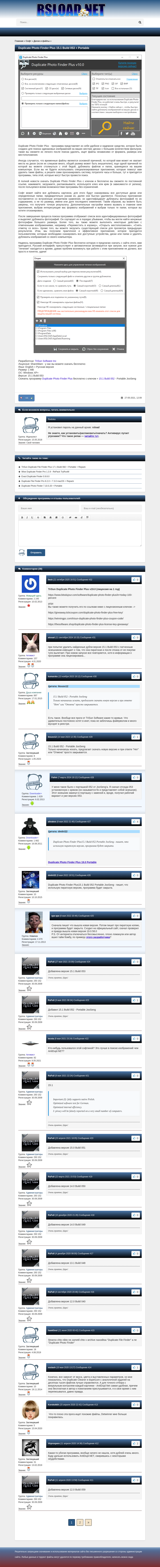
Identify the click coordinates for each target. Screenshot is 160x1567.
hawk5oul (53, 1330)
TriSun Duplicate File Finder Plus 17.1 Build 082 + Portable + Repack (53, 467)
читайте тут (92, 436)
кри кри (55, 916)
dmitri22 (52, 875)
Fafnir (54, 777)
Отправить (36, 552)
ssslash (52, 1367)
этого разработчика (98, 937)
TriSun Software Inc (45, 361)
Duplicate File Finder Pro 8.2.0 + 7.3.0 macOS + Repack (47, 481)
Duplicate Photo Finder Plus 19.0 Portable (72, 862)
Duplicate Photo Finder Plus (57, 378)
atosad (51, 637)
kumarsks (53, 676)
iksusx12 (52, 737)
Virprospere (54, 1443)
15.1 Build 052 (107, 378)
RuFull (51, 962)
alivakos (52, 821)
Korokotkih (53, 1404)
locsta (51, 1038)
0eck (50, 579)
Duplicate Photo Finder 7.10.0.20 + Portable (41, 486)
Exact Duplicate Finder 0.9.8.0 (35, 476)
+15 (26, 398)
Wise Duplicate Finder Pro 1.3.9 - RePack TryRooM (45, 472)
